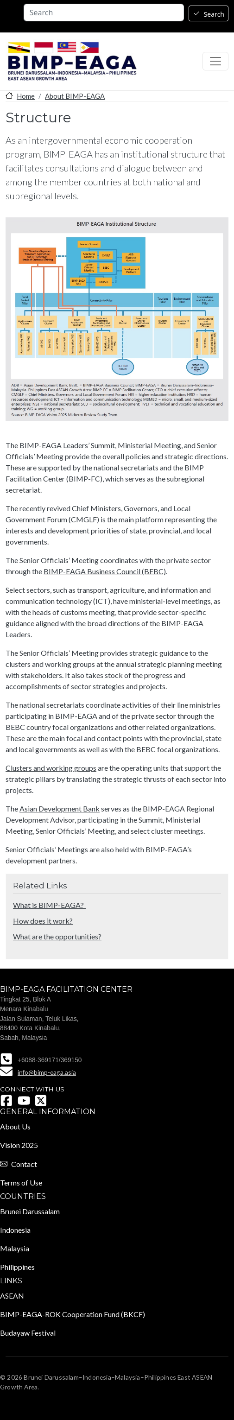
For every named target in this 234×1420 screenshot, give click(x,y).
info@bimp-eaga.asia (47, 1072)
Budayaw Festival (28, 1332)
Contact (24, 1164)
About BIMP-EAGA (75, 96)
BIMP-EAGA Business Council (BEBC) (105, 571)
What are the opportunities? (57, 936)
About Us (15, 1126)
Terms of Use (21, 1182)
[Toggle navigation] (215, 61)
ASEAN (12, 1295)
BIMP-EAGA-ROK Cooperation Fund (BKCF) (72, 1314)
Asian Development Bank (59, 808)
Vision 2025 (19, 1145)
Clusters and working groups (51, 767)
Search (214, 14)
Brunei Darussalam (30, 1211)
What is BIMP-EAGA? (49, 904)
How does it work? (43, 920)
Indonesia (15, 1229)
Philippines (17, 1266)
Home (26, 96)
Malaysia (14, 1248)
